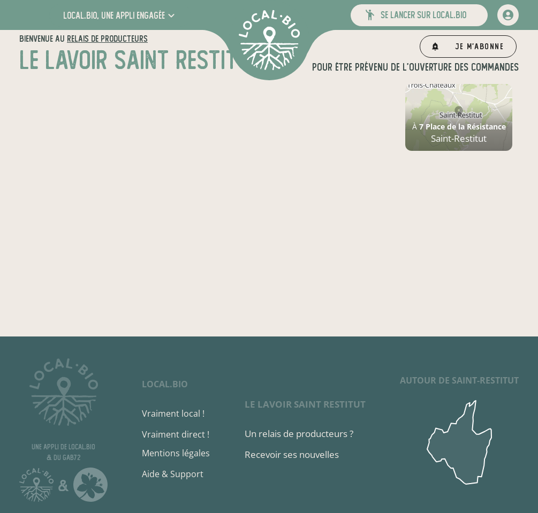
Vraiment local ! (173, 413)
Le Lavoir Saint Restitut (305, 404)
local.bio (165, 384)
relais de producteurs (107, 38)
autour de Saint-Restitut (459, 380)
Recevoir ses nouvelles (292, 454)
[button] (120, 15)
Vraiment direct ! (175, 434)
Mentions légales (176, 453)
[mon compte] (508, 15)
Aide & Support (172, 474)
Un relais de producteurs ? (299, 433)
